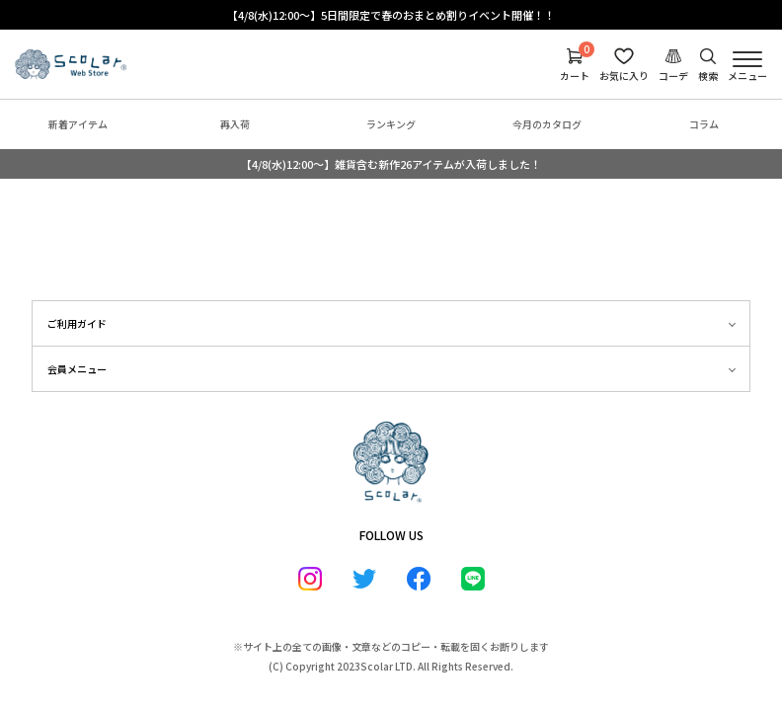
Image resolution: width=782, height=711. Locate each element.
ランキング (391, 124)
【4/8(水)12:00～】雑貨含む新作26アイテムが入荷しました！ (391, 164)
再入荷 (235, 124)
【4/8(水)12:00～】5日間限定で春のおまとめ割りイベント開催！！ (391, 15)
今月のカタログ (547, 124)
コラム (704, 124)
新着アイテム (78, 124)
